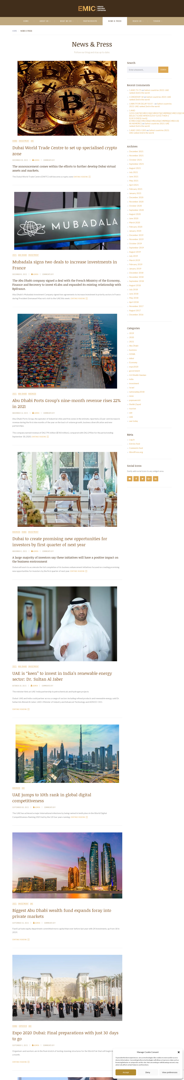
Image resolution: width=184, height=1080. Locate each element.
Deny (147, 1072)
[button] (178, 1052)
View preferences (169, 1072)
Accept (126, 1072)
